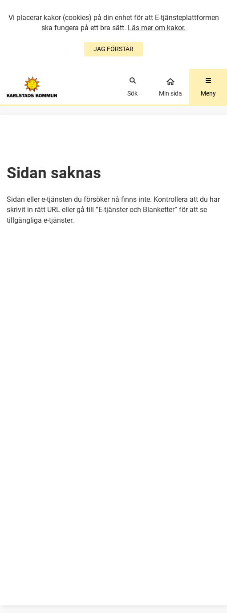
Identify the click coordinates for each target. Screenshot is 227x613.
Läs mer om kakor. (157, 28)
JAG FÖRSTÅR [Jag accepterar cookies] (113, 48)
